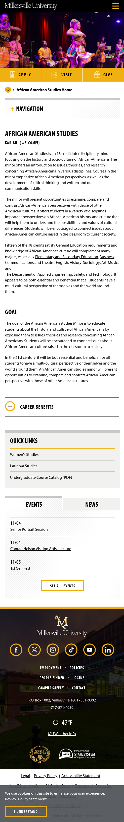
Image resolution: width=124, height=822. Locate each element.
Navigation (29, 108)
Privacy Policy (45, 775)
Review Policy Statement (26, 798)
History (75, 262)
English (62, 262)
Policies (77, 667)
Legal (25, 775)
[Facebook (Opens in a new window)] (16, 649)
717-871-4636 (62, 707)
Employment (51, 667)
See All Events (62, 585)
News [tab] (91, 504)
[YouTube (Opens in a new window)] (89, 649)
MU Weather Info (62, 733)
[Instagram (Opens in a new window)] (53, 649)
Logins (78, 677)
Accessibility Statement (80, 775)
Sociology (91, 262)
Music (113, 262)
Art (103, 262)
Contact (79, 687)
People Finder (52, 677)
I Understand (26, 811)
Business (107, 256)
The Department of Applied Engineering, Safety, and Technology (58, 274)
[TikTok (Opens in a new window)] (71, 649)
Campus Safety (51, 687)
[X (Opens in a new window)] (34, 649)
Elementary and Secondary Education (66, 256)
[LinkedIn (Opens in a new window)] (108, 649)
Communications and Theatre (29, 262)
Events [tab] (34, 504)
